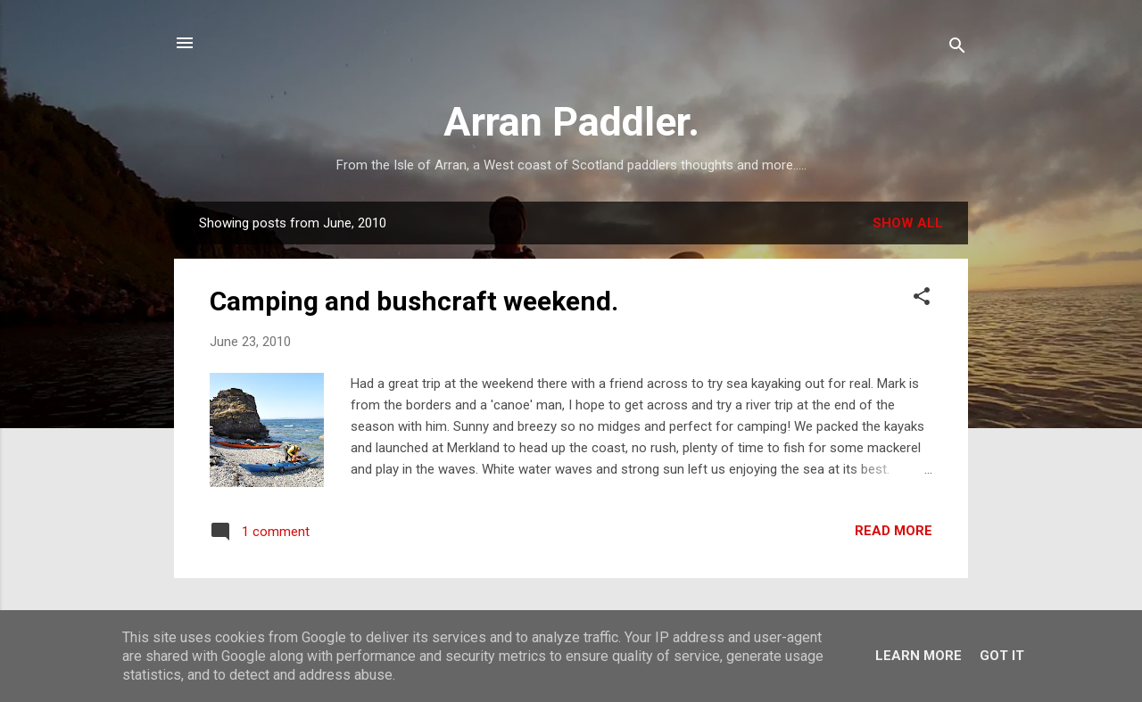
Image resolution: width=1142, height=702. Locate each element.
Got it (1002, 656)
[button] (921, 299)
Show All (908, 223)
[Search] (957, 48)
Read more (893, 531)
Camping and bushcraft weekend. (414, 301)
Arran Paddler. (571, 121)
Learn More (918, 656)
